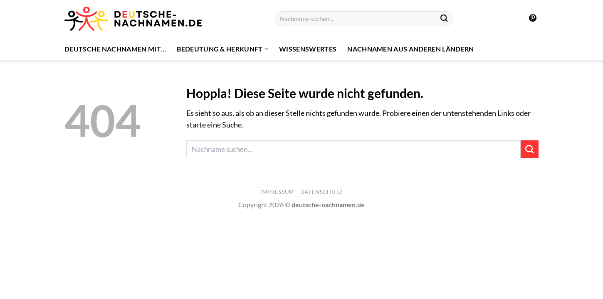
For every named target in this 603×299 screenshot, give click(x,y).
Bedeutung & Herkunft (222, 49)
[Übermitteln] (444, 19)
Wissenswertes (307, 49)
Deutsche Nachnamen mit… (115, 49)
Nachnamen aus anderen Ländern (410, 49)
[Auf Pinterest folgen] (532, 19)
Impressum (277, 192)
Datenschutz (321, 192)
